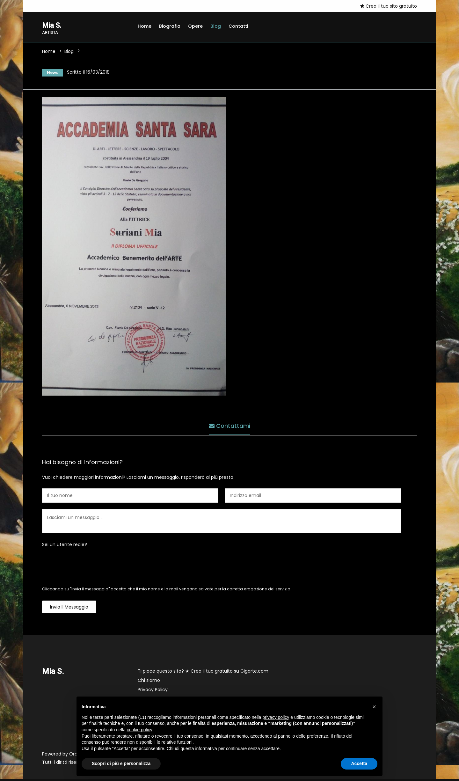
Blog (215, 26)
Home (144, 26)
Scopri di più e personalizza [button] (121, 763)
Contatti (238, 26)
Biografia (169, 26)
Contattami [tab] (229, 426)
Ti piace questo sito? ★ (203, 673)
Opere (195, 26)
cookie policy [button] (139, 729)
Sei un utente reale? (64, 546)
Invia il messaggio (69, 609)
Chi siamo (149, 682)
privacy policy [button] (275, 717)
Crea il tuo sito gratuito (388, 6)
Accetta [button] (359, 763)
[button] (374, 707)
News (51, 73)
